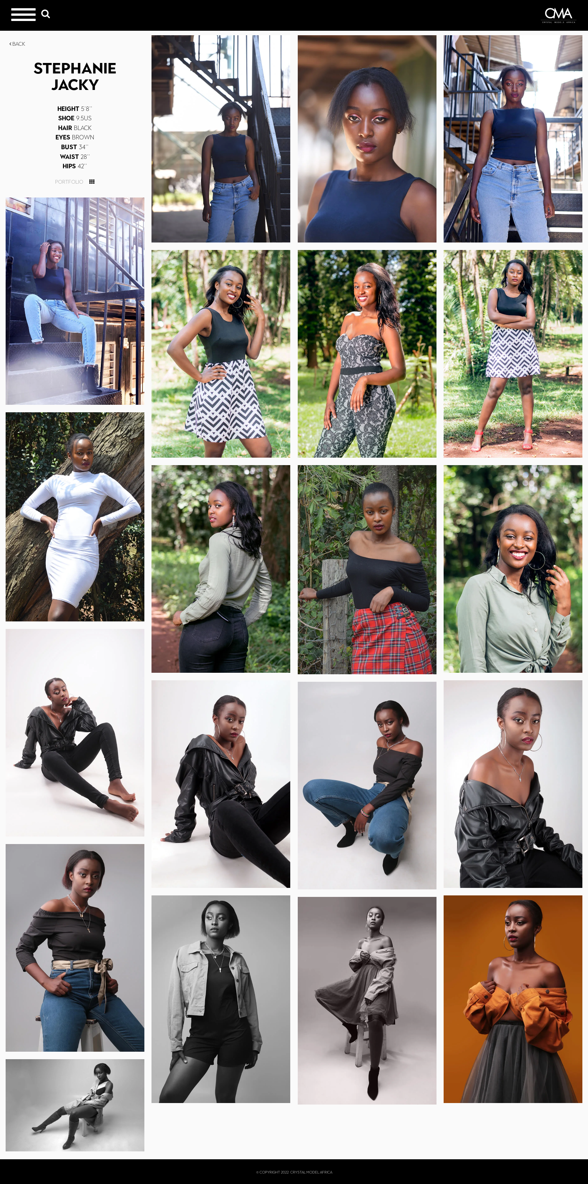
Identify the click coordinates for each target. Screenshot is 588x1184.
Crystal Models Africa (558, 15)
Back (17, 44)
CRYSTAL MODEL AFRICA (311, 1172)
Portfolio (69, 182)
